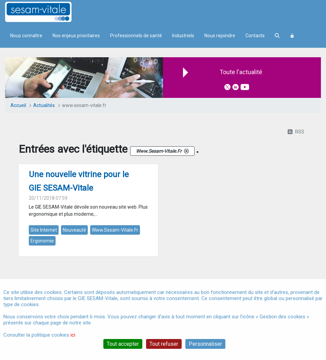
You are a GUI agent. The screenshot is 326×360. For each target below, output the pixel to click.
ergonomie (42, 240)
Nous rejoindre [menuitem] (219, 35)
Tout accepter (123, 344)
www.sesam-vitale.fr (115, 230)
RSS (296, 131)
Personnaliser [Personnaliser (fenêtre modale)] (205, 344)
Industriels (183, 35)
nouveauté (74, 230)
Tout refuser (163, 344)
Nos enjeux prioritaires (76, 35)
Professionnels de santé (136, 35)
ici (72, 335)
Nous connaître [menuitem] (26, 35)
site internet (43, 230)
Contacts (255, 35)
